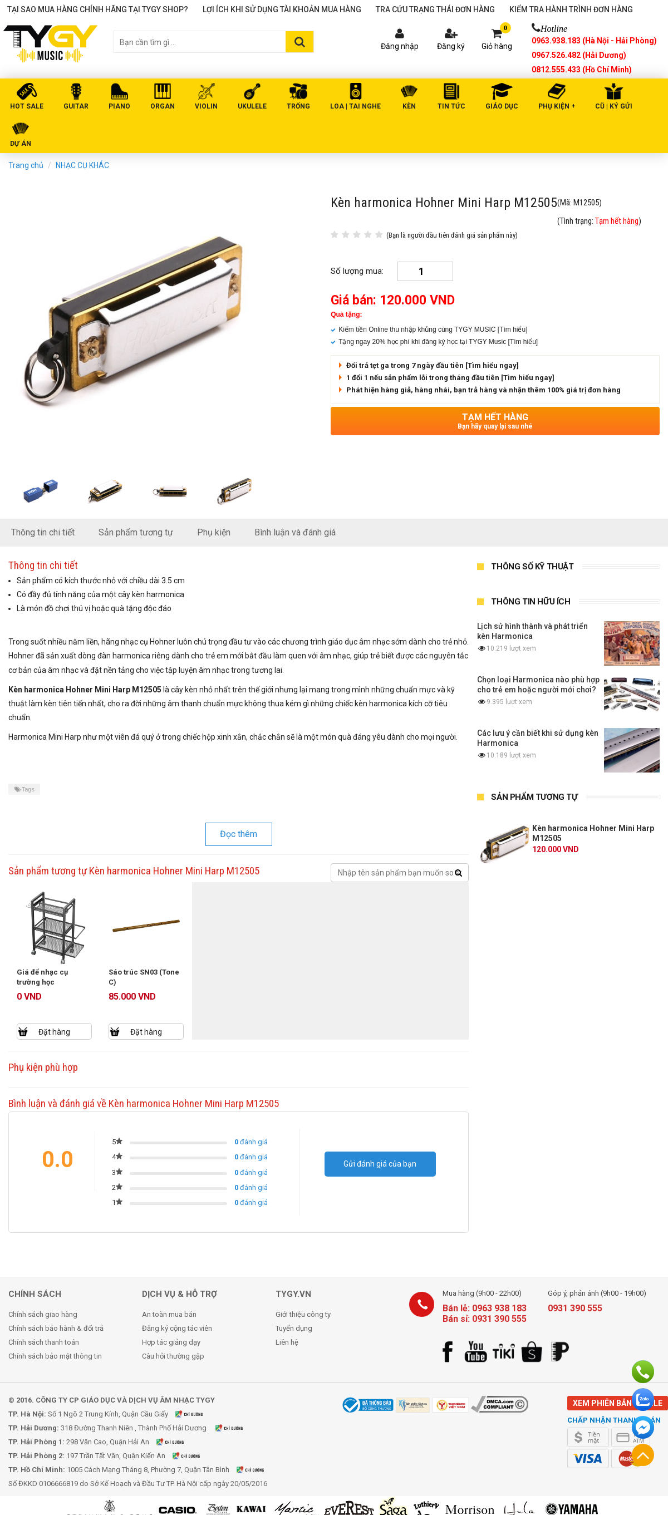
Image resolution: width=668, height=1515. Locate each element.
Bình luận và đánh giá (295, 532)
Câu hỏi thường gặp (173, 1356)
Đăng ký (451, 46)
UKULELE (252, 106)
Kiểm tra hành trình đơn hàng (571, 9)
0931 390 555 (575, 1308)
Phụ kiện (213, 532)
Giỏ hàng (497, 46)
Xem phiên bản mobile (617, 1403)
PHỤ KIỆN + (556, 106)
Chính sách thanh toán (43, 1342)
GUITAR (76, 106)
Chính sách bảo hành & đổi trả (56, 1328)
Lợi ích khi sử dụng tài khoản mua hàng (282, 9)
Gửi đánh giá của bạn (379, 1163)
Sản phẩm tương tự (136, 532)
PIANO (119, 106)
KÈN (409, 106)
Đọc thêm (238, 834)
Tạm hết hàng (495, 421)
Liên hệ (287, 1342)
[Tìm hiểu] (513, 329)
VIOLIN (206, 106)
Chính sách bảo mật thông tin (55, 1356)
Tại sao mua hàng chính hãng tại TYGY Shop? (97, 9)
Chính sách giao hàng (42, 1314)
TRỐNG (298, 106)
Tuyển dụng (294, 1328)
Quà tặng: (346, 314)
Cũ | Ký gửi (613, 106)
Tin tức (451, 106)
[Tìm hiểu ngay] (492, 365)
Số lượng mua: (357, 271)
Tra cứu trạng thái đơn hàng (435, 9)
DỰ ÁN (20, 143)
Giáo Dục (501, 106)
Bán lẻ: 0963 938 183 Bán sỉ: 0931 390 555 (485, 1313)
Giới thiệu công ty (303, 1314)
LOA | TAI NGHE (355, 106)
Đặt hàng (54, 1031)
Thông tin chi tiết (43, 532)
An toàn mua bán (169, 1314)
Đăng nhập (400, 46)
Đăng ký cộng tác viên (177, 1328)
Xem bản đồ (196, 1414)
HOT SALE (26, 106)
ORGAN (162, 106)
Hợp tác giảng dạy (171, 1342)
